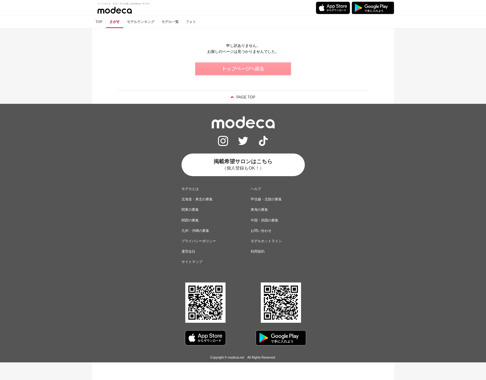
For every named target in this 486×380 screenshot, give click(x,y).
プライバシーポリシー (199, 241)
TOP (99, 22)
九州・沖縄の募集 (195, 230)
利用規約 (258, 251)
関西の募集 (190, 220)
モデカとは (190, 189)
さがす (114, 22)
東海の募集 (259, 209)
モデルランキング (140, 22)
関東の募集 (190, 209)
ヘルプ (256, 189)
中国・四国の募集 (264, 220)
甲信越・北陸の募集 (266, 199)
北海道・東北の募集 (197, 199)
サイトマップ (192, 262)
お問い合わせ (261, 230)
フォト (191, 22)
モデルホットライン (266, 241)
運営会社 (188, 251)
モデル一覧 (170, 22)
